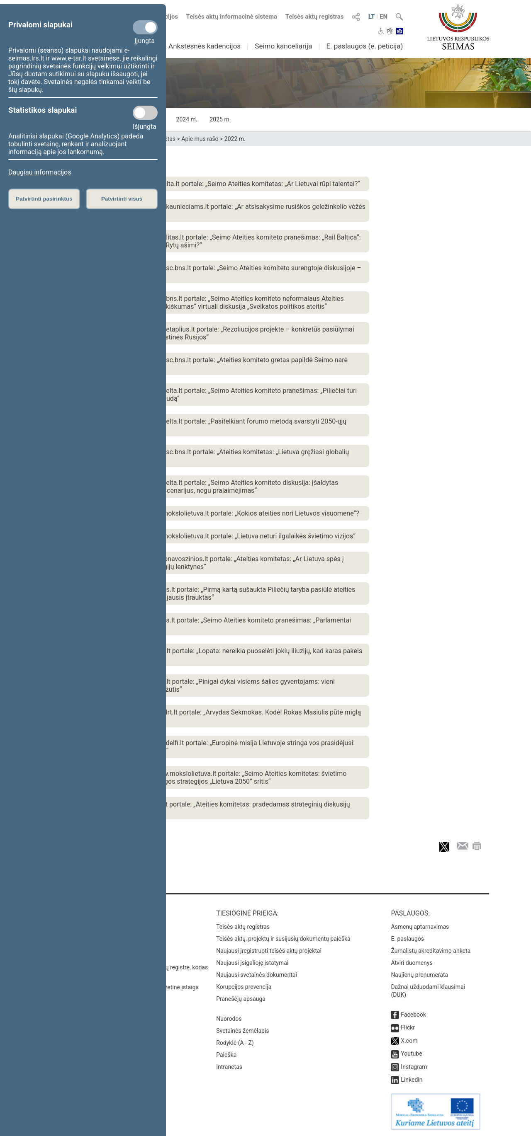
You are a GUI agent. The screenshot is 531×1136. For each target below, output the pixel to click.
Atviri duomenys (411, 962)
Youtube (411, 1053)
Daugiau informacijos (39, 172)
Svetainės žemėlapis (242, 1030)
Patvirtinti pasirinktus (44, 199)
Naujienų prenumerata (419, 974)
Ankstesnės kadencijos (204, 46)
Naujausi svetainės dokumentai (256, 974)
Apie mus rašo (199, 139)
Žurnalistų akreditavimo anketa (430, 950)
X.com (409, 1040)
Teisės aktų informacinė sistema (232, 16)
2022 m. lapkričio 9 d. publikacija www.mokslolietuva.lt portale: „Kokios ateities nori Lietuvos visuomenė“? (203, 513)
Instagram (414, 1066)
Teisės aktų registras (314, 16)
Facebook (413, 1014)
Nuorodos (228, 1018)
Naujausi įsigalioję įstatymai (252, 962)
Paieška (226, 1054)
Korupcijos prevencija (243, 986)
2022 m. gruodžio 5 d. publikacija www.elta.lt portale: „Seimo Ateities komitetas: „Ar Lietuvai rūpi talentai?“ (204, 184)
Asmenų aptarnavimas (420, 926)
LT (371, 16)
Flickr (408, 1027)
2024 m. (186, 119)
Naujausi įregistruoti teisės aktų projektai (269, 950)
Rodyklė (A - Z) (235, 1042)
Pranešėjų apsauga (241, 999)
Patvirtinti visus (121, 199)
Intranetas (229, 1066)
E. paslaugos (407, 938)
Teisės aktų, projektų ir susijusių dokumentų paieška (283, 938)
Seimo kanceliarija (283, 46)
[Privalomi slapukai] (145, 27)
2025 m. (220, 119)
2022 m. (235, 139)
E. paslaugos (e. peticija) (364, 46)
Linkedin (411, 1079)
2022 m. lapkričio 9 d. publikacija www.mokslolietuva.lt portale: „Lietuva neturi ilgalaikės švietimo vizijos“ (202, 536)
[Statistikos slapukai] (145, 113)
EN (383, 16)
